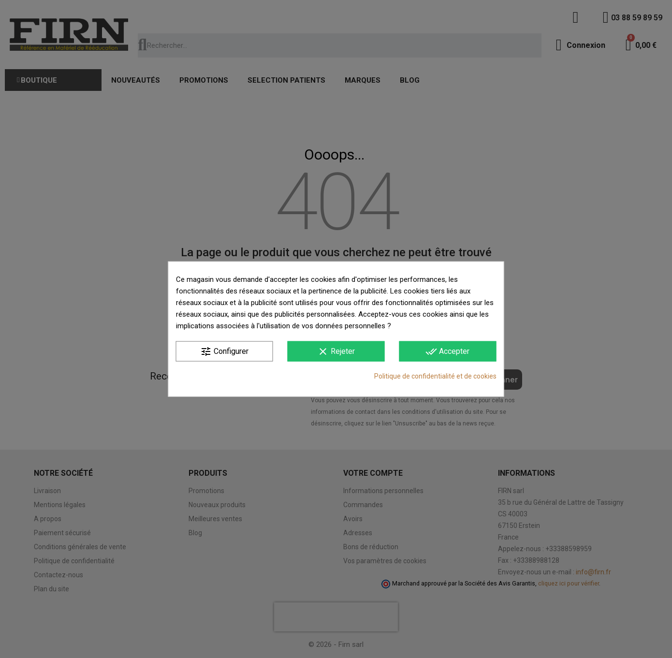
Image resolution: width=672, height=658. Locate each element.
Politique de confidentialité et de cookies (435, 376)
